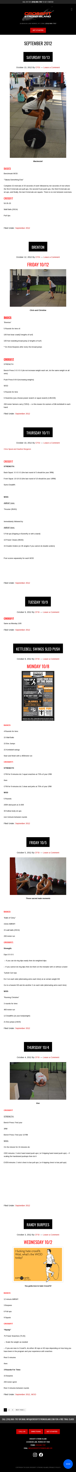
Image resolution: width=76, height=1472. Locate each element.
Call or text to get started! (38, 2)
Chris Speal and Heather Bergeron (17, 449)
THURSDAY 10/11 (38, 432)
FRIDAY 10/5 (38, 841)
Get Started (38, 30)
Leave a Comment (51, 67)
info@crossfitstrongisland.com (40, 1419)
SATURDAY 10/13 (38, 56)
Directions (36, 1431)
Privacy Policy (54, 1467)
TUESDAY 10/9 (38, 601)
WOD (68, 1464)
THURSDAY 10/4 (38, 1046)
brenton (38, 246)
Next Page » (20, 1410)
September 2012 (22, 228)
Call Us (22, 1431)
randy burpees (38, 1224)
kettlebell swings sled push (38, 648)
